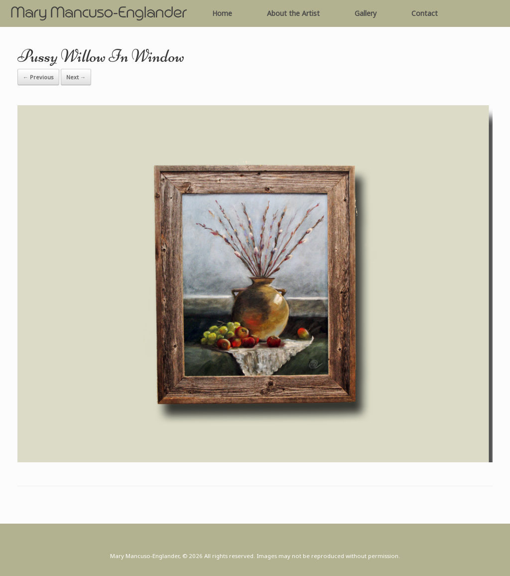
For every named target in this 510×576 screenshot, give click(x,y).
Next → (76, 77)
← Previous (38, 77)
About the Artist (293, 13)
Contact (424, 13)
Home (222, 13)
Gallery (366, 13)
